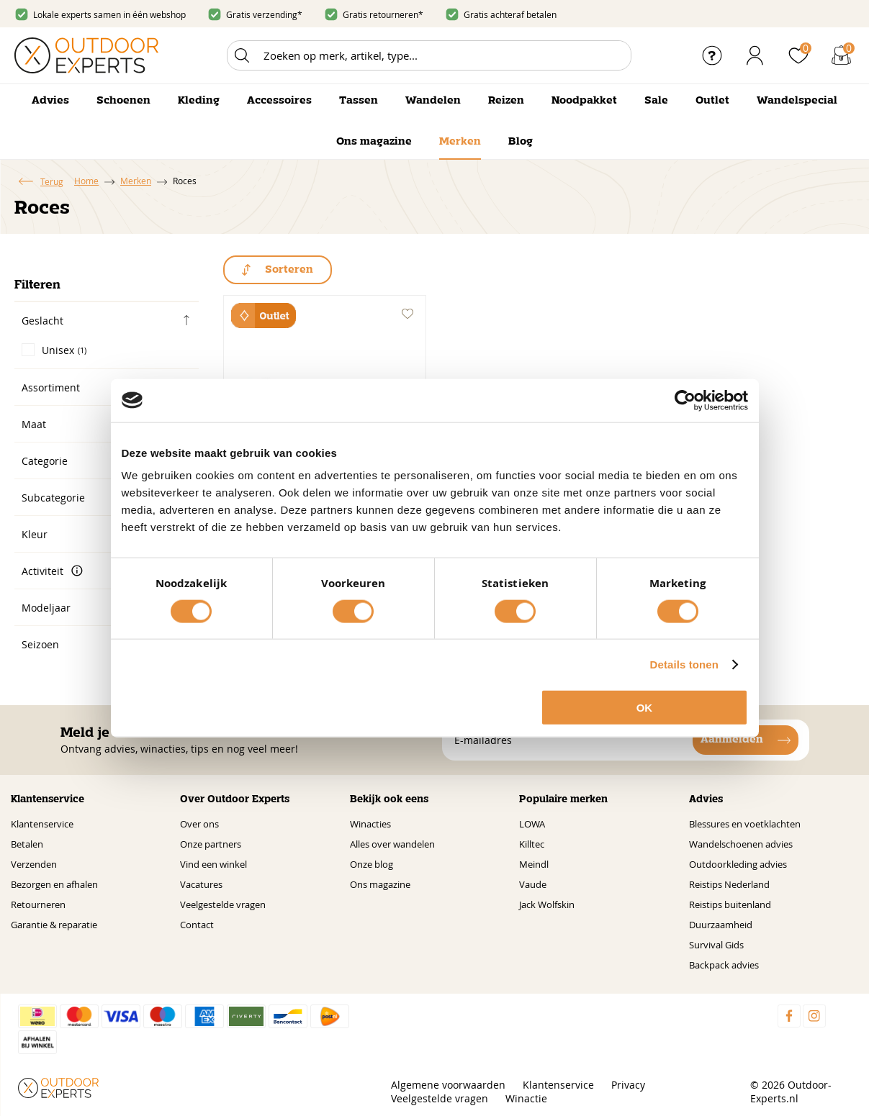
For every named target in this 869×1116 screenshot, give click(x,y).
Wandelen (433, 100)
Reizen (506, 100)
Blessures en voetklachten (745, 823)
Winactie (526, 1098)
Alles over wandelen (392, 844)
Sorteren (289, 270)
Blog (520, 142)
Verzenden (34, 864)
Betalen (27, 844)
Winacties (370, 823)
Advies (50, 100)
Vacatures (201, 884)
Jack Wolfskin (547, 904)
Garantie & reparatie (54, 924)
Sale (656, 100)
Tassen (358, 100)
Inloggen (755, 55)
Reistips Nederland (729, 884)
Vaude (532, 884)
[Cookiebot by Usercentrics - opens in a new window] (685, 400)
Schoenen (123, 100)
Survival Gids (716, 944)
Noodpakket (584, 100)
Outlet (712, 100)
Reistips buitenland (730, 904)
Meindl (534, 864)
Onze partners (210, 844)
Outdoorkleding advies (738, 864)
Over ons (199, 823)
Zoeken (242, 55)
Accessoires (279, 100)
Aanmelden (732, 739)
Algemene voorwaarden (448, 1085)
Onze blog (371, 864)
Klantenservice (42, 823)
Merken (460, 142)
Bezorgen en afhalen (54, 884)
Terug (51, 181)
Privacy (628, 1085)
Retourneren (38, 904)
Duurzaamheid (720, 924)
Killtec (531, 844)
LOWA (532, 823)
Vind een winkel (213, 864)
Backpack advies (724, 964)
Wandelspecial (797, 100)
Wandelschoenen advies (741, 844)
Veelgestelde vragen (223, 904)
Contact (197, 924)
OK (644, 708)
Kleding (199, 100)
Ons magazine (374, 142)
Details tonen (684, 664)
